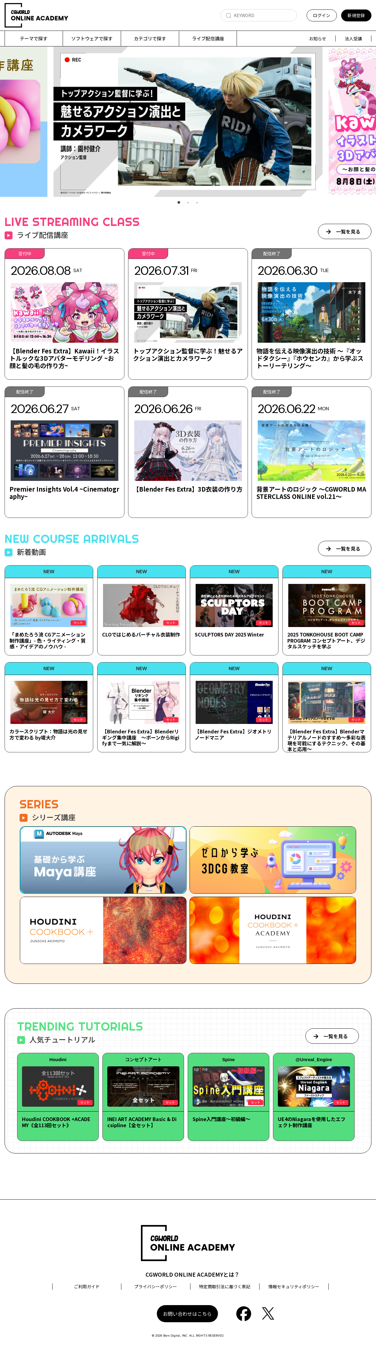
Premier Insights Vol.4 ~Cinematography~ (64, 493)
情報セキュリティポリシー (293, 1287)
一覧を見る (348, 231)
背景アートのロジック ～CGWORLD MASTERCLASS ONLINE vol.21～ (311, 493)
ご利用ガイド (87, 1287)
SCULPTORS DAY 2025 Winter (229, 634)
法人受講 (353, 38)
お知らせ (317, 38)
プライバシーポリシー (155, 1287)
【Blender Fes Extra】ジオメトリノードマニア (233, 734)
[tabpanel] (188, 121)
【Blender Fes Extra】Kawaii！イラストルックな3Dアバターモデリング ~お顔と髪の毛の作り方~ (64, 358)
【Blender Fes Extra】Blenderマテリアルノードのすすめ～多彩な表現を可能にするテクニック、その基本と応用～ (326, 740)
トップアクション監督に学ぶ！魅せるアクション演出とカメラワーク (188, 355)
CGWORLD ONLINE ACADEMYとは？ (193, 1275)
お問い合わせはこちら (187, 1314)
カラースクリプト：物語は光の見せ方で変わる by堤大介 (48, 734)
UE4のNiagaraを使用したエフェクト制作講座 (311, 1122)
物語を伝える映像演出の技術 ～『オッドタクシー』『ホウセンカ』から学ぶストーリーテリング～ (309, 358)
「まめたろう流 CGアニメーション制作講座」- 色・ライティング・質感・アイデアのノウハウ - (47, 640)
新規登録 (356, 15)
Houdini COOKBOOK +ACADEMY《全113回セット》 (56, 1122)
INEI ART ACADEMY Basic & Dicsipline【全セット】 (142, 1122)
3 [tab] (197, 203)
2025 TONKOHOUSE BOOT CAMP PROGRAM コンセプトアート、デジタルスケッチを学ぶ (326, 640)
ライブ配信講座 (208, 38)
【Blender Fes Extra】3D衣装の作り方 (187, 489)
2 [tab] (188, 203)
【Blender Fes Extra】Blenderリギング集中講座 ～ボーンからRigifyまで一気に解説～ (140, 737)
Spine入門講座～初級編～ (221, 1119)
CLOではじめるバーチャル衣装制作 (141, 634)
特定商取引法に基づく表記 (224, 1287)
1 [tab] (179, 203)
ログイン (321, 15)
